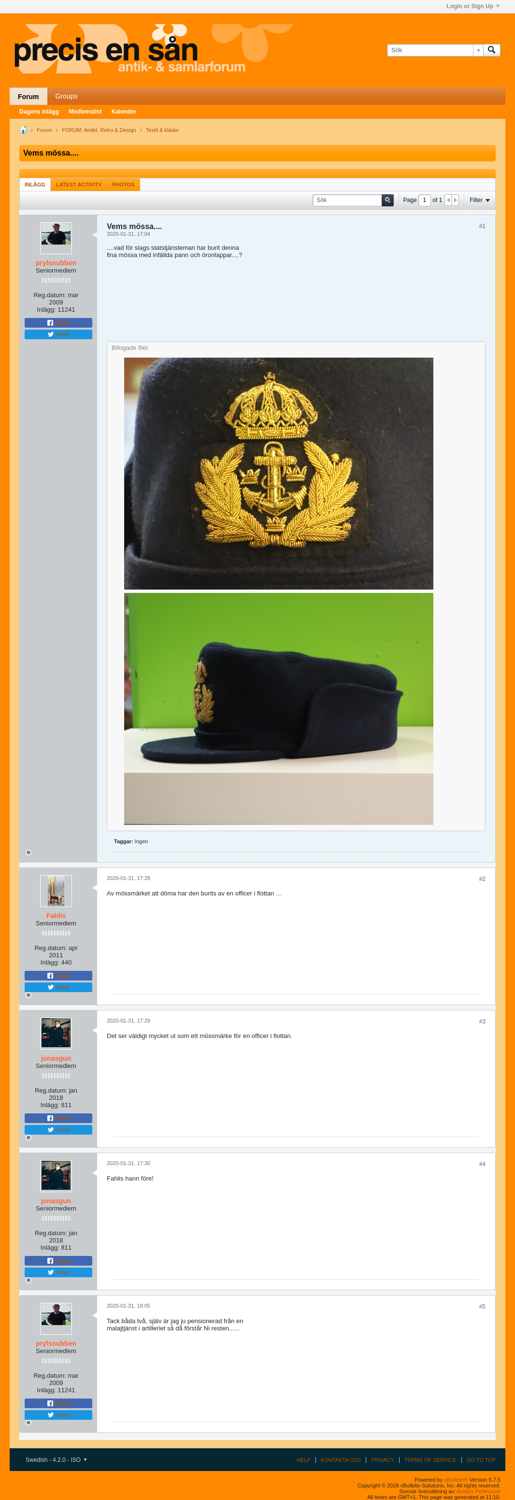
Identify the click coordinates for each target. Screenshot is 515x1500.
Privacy (382, 1460)
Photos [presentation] (124, 185)
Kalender (124, 111)
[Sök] (435, 50)
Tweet (58, 334)
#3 (482, 1021)
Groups (67, 96)
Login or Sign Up (473, 6)
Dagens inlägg (39, 111)
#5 (482, 1306)
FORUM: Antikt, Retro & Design (99, 130)
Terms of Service (430, 1460)
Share (58, 323)
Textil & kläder (162, 130)
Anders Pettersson (479, 1491)
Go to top (481, 1460)
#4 (482, 1164)
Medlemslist (85, 111)
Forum (28, 97)
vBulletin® (456, 1480)
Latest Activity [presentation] (79, 185)
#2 (482, 879)
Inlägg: (46, 309)
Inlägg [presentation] (35, 185)
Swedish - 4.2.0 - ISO (56, 1460)
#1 (482, 226)
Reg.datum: (49, 295)
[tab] (35, 184)
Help (304, 1460)
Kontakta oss (341, 1460)
